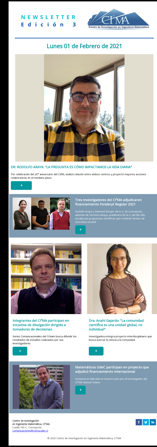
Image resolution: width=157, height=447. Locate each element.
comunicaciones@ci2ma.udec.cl (30, 430)
